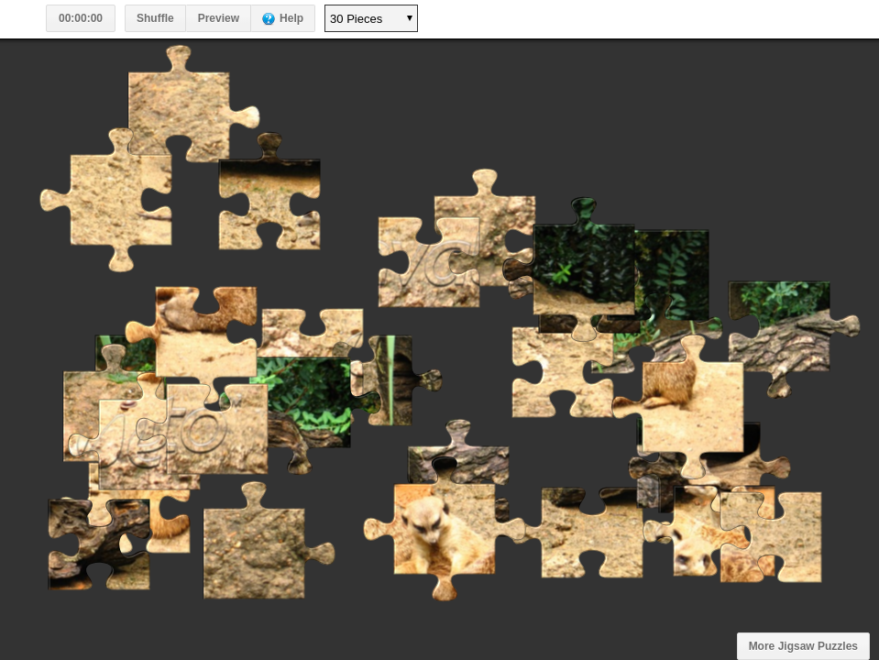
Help (291, 18)
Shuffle (155, 18)
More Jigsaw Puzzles (803, 646)
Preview (218, 18)
